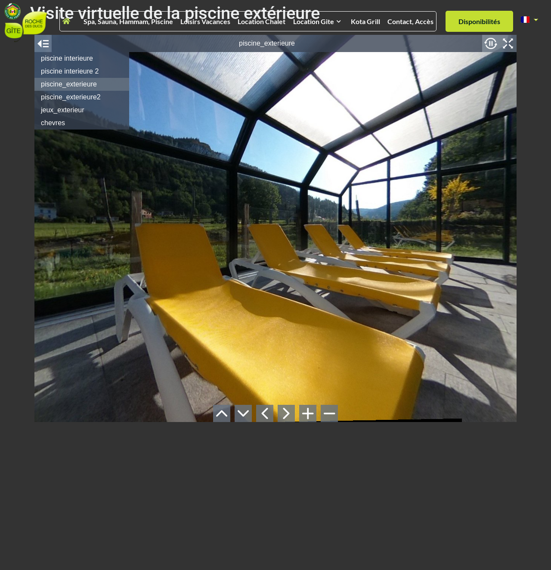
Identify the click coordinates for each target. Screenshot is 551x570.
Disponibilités (479, 21)
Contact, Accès (410, 21)
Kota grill (365, 21)
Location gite (317, 21)
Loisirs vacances (205, 21)
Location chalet (261, 21)
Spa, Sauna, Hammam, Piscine (128, 21)
